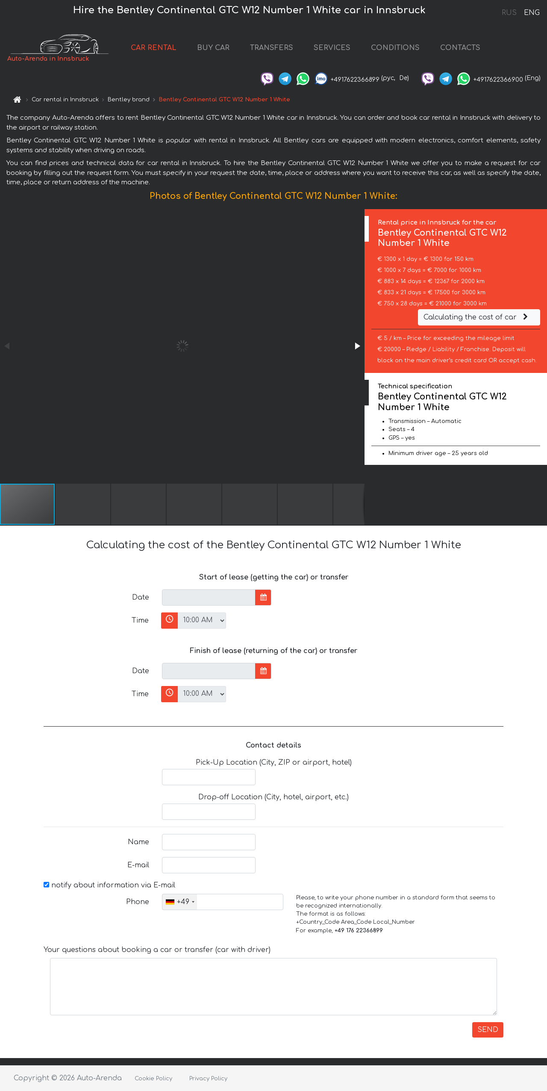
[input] (209, 597)
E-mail (138, 865)
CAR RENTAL (153, 48)
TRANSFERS (271, 48)
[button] (357, 346)
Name (138, 842)
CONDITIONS (395, 48)
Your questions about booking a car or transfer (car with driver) (157, 950)
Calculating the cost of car (476, 317)
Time (140, 620)
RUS (509, 13)
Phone (137, 902)
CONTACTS (460, 48)
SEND (487, 1030)
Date (140, 597)
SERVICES (332, 48)
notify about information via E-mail (109, 885)
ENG (531, 13)
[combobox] (179, 902)
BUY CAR (213, 48)
